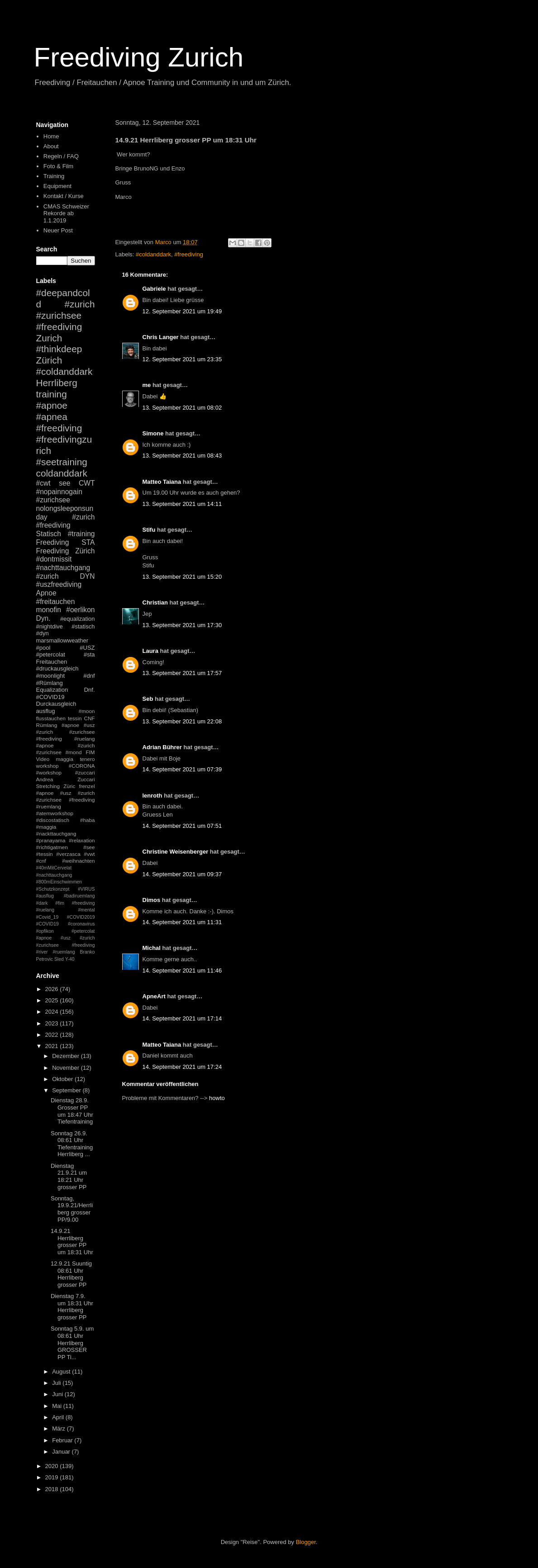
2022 (52, 1034)
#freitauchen (55, 601)
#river (42, 951)
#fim (59, 903)
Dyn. (43, 618)
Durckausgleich (56, 703)
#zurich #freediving (65, 521)
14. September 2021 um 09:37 (182, 874)
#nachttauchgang (63, 567)
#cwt (43, 483)
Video (43, 759)
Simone (153, 433)
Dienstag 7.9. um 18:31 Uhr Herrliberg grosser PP (72, 1307)
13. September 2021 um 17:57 (182, 673)
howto (217, 1098)
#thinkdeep (59, 349)
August (62, 1371)
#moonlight (50, 675)
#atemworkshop (55, 813)
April (59, 1417)
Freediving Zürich (65, 551)
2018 (52, 1489)
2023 (52, 1023)
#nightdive (49, 626)
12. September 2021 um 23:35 (182, 359)
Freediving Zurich (139, 57)
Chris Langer (161, 337)
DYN (87, 576)
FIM (90, 752)
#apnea (51, 416)
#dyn (42, 633)
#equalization (77, 618)
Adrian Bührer (162, 747)
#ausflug (45, 895)
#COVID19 (50, 697)
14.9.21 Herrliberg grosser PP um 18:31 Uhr (72, 1242)
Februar (63, 1440)
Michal (152, 948)
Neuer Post (58, 230)
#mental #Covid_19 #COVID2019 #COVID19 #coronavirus (65, 916)
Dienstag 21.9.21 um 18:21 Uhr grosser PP (69, 1176)
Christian (155, 602)
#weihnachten (78, 861)
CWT (87, 483)
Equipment (57, 186)
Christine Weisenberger (176, 851)
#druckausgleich (57, 668)
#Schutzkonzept (53, 889)
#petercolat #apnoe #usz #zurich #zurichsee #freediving (65, 938)
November (66, 1067)
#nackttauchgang (56, 833)
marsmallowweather (62, 640)
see (64, 483)
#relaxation (82, 840)
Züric (69, 786)
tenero (87, 759)
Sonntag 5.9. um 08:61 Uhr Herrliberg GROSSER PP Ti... (72, 1342)
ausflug (45, 711)
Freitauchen (51, 661)
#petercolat (50, 654)
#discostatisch (52, 820)
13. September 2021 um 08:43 (182, 455)
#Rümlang (49, 683)
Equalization (52, 689)
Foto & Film (58, 166)
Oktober (63, 1079)
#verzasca (68, 854)
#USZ (87, 647)
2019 (52, 1477)
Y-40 (70, 959)
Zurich (49, 338)
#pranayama (51, 840)
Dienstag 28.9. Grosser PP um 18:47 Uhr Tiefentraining (72, 1111)
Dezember (66, 1056)
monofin (48, 610)
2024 (52, 1011)
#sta (89, 654)
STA (88, 542)
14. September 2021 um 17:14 (182, 1018)
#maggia (46, 827)
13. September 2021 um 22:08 (182, 721)
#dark (42, 903)
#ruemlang (63, 951)
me (147, 385)
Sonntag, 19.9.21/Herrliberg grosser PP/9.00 (72, 1209)
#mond (74, 752)
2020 (52, 1466)
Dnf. (89, 689)
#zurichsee (53, 500)
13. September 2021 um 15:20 (182, 576)
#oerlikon (80, 610)
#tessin (44, 854)
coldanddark (61, 473)
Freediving (52, 542)
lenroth (152, 795)
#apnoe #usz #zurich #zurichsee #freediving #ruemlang (65, 799)
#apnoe (51, 405)
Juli (57, 1382)
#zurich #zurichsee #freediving (65, 315)
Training (53, 176)
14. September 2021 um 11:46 (182, 970)
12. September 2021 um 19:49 (182, 311)
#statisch (83, 626)
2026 (52, 989)
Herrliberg (56, 383)
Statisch (48, 534)
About (51, 146)
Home (51, 136)
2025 (52, 1000)
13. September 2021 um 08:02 (182, 407)
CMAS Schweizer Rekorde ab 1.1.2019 (66, 213)
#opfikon (45, 931)
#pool (43, 647)
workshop (47, 766)
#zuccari (85, 772)
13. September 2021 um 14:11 (182, 504)
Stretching (48, 786)
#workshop (49, 772)
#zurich (47, 576)
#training (81, 534)
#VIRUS (86, 889)
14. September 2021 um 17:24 (182, 1066)
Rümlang (46, 725)
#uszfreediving (59, 584)
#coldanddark (153, 254)
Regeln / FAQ (61, 156)
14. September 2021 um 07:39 (182, 769)
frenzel (87, 786)
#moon (87, 711)
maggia (64, 759)
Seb (148, 698)
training (51, 394)
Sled (59, 959)
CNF (89, 718)
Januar (61, 1451)
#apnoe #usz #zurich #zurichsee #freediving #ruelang (65, 731)
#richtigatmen (52, 847)
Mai (57, 1406)
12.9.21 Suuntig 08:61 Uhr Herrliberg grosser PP (71, 1274)
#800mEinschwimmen (59, 881)
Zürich (49, 360)
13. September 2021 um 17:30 (182, 625)
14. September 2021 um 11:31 (182, 922)
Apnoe (46, 593)
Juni (58, 1394)
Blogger (306, 1542)
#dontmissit (54, 559)
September (67, 1090)
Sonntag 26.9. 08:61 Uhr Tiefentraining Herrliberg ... (72, 1144)
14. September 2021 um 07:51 (182, 825)
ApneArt (154, 996)
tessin (75, 718)
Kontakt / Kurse (63, 196)
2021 (52, 1046)
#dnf (89, 675)
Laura (150, 650)
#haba (87, 820)
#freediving (188, 254)
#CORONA (82, 766)
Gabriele (154, 288)
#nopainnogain (59, 492)
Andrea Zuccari (65, 779)
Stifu (149, 529)
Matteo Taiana (162, 481)
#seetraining (61, 462)
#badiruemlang (79, 895)
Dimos (152, 900)
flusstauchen (51, 718)
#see (89, 847)
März (59, 1428)
